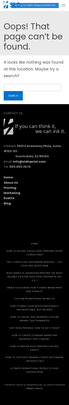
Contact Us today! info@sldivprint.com (35, 5)
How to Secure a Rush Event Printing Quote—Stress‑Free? (34, 253)
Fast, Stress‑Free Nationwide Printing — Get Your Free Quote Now (35, 264)
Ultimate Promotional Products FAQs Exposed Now (34, 370)
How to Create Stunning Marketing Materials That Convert (34, 337)
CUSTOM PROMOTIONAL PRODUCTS (34, 298)
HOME (34, 243)
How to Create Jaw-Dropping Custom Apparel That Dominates (34, 319)
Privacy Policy (34, 388)
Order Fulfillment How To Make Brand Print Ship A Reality (34, 289)
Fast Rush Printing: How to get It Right (34, 328)
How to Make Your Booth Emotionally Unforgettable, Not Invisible (34, 308)
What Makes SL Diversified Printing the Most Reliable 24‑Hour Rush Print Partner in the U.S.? (34, 277)
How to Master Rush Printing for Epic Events (34, 348)
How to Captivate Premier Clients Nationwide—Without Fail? (34, 359)
